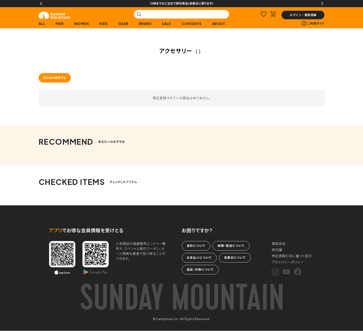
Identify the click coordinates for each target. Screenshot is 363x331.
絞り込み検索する (54, 77)
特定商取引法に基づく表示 (292, 256)
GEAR (123, 23)
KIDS (103, 23)
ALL (42, 23)
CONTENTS (192, 23)
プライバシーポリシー (288, 262)
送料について (196, 245)
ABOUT (218, 23)
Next (322, 3)
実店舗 (277, 249)
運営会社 (279, 243)
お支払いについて (199, 257)
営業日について (235, 257)
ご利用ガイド (313, 23)
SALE (166, 23)
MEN (60, 23)
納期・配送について (231, 245)
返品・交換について (200, 269)
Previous (41, 3)
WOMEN (81, 23)
